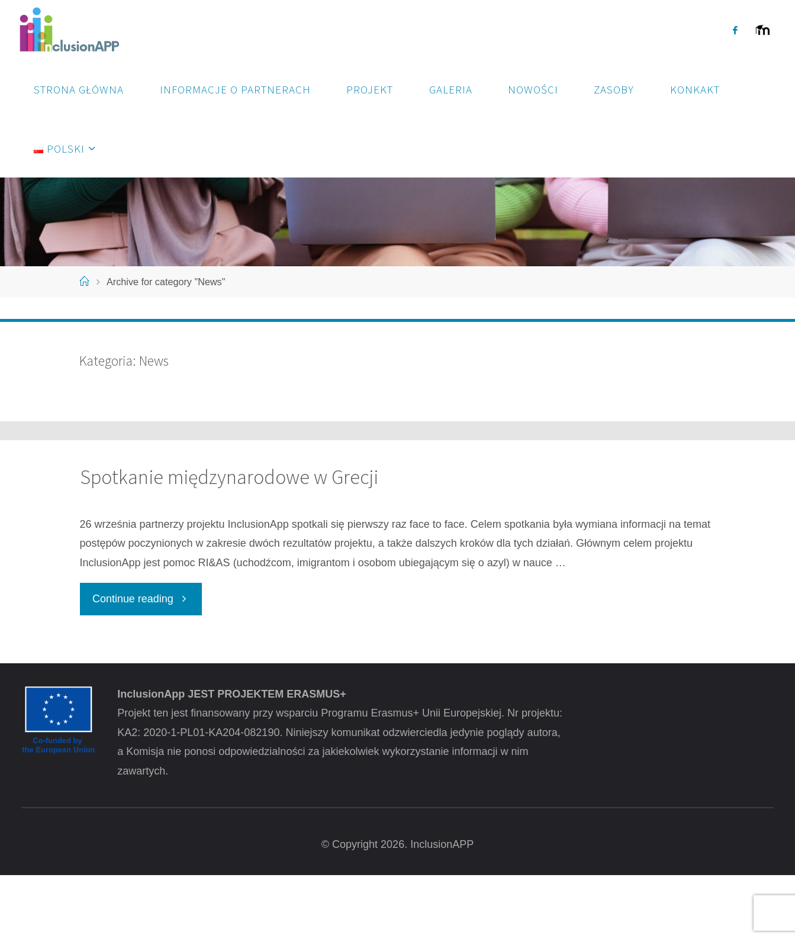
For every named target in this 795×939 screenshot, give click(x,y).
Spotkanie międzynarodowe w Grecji (229, 541)
